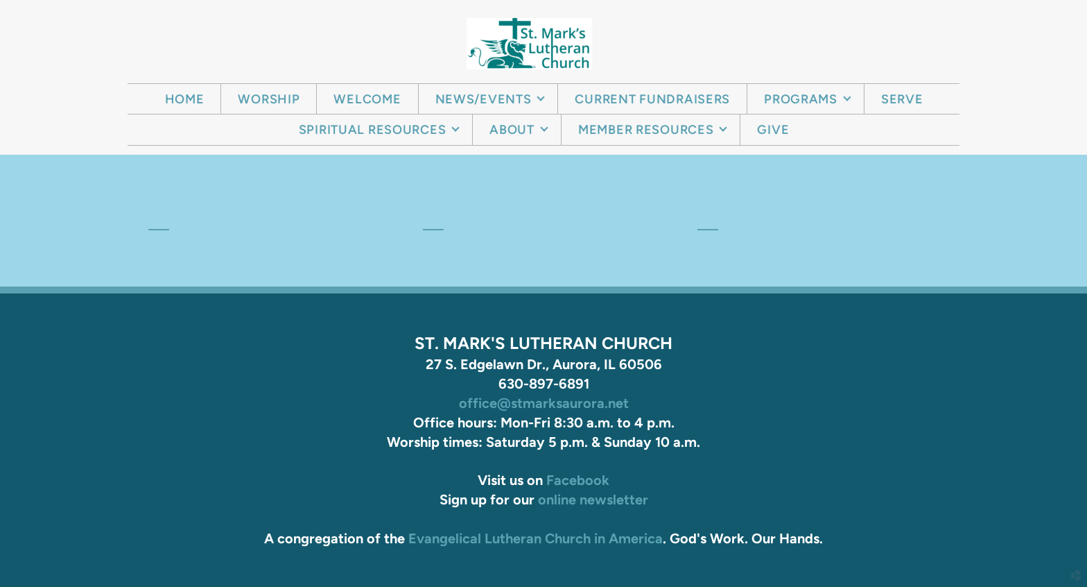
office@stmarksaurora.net (544, 403)
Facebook (577, 480)
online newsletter (593, 499)
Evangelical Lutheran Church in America (535, 538)
